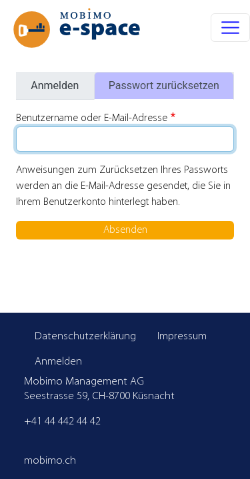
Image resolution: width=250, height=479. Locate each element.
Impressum (182, 336)
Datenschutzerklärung (85, 336)
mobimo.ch (50, 460)
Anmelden (55, 85)
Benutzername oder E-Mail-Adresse (91, 118)
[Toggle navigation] (230, 27)
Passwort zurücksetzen (164, 85)
